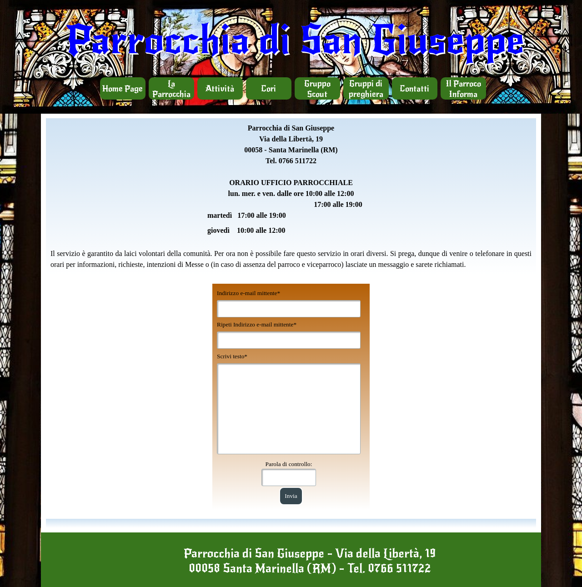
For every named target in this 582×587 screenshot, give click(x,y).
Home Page (122, 88)
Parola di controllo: (289, 464)
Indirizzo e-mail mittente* (248, 293)
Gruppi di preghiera (366, 88)
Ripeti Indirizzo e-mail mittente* (256, 324)
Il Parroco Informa (463, 88)
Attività (220, 88)
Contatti (414, 88)
